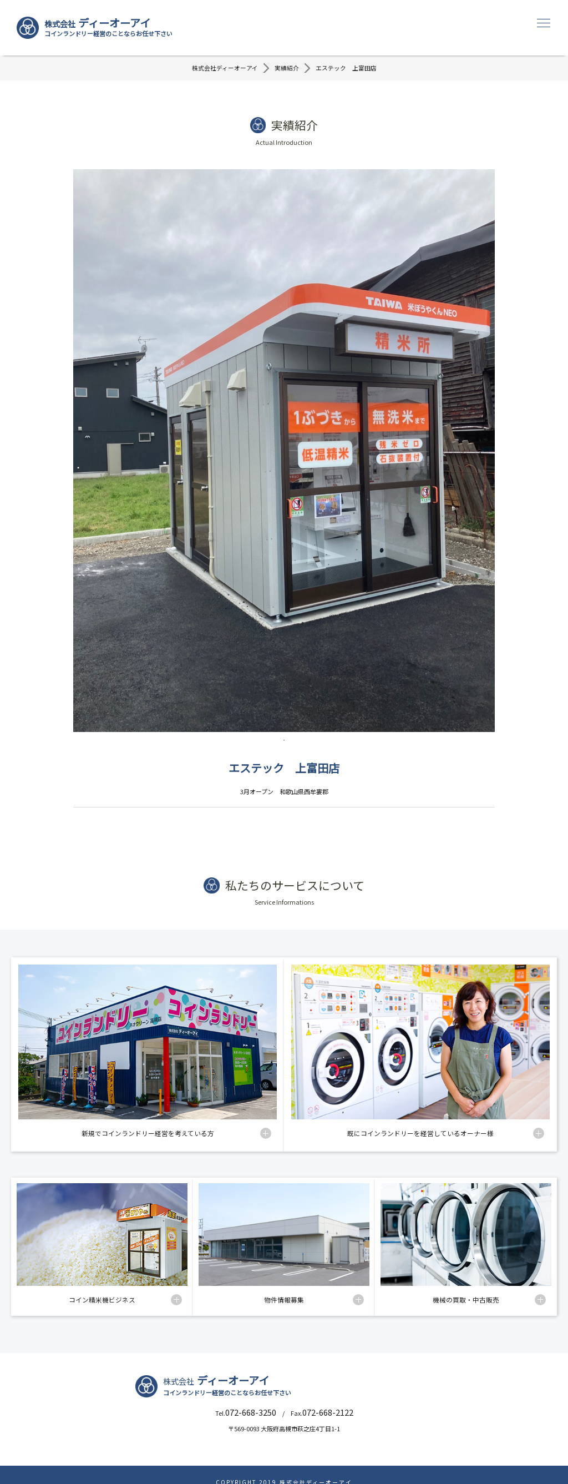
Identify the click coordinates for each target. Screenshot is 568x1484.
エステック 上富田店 (346, 68)
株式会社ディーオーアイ (225, 68)
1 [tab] (284, 741)
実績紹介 (287, 68)
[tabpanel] (284, 452)
